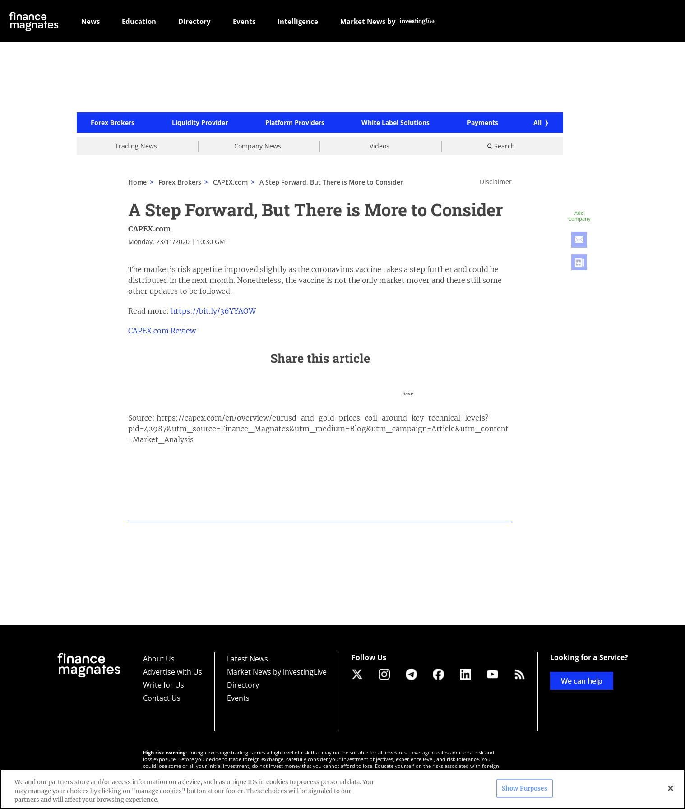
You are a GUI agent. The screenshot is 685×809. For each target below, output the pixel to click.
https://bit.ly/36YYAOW (213, 310)
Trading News (136, 146)
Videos (379, 146)
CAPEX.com (149, 228)
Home (137, 182)
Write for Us (163, 685)
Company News (257, 146)
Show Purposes (524, 788)
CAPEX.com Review (162, 330)
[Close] (670, 788)
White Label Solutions (395, 123)
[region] (342, 789)
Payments (482, 123)
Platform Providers (294, 123)
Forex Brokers (112, 123)
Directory (243, 685)
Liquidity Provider (200, 123)
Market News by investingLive (277, 672)
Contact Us (162, 698)
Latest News (247, 659)
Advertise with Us (172, 672)
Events (238, 698)
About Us (159, 659)
